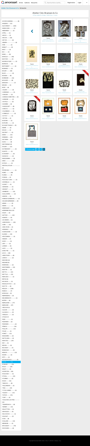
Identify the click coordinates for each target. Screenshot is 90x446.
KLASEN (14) (7, 234)
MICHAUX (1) (7, 281)
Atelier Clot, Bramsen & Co (10, 8)
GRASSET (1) (7, 189)
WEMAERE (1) (7, 423)
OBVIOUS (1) (6, 307)
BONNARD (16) (8, 78)
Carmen (81, 117)
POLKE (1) (6, 331)
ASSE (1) (7, 45)
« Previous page (30, 149)
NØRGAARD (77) (8, 302)
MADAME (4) (5, 262)
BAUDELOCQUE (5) (9, 61)
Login (79, 2)
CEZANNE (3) (7, 104)
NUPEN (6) (6, 300)
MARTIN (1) (7, 269)
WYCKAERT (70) (9, 425)
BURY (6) (5, 87)
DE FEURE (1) (8, 123)
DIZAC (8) (7, 142)
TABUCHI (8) (7, 383)
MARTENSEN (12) (8, 267)
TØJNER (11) (7, 407)
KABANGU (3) (7, 229)
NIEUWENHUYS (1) (9, 298)
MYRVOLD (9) (7, 293)
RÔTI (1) (6, 357)
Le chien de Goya (80, 91)
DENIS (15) (7, 134)
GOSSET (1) (6, 184)
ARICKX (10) (7, 37)
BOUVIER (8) (7, 80)
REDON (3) (7, 345)
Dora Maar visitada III (48, 39)
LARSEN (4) (6, 246)
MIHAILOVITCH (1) (8, 284)
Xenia (48, 117)
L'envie (31, 91)
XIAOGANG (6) (8, 428)
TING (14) (7, 388)
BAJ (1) (5, 52)
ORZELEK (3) (8, 314)
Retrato (32, 117)
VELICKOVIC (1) (9, 414)
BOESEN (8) (6, 75)
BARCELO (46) (8, 56)
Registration (71, 2)
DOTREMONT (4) (9, 149)
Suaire (64, 91)
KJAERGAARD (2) (9, 231)
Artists (21, 2)
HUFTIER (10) (8, 215)
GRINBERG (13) (8, 191)
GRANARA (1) (7, 186)
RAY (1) (5, 343)
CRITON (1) (6, 118)
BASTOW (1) (7, 59)
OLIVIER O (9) (8, 312)
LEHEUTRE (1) (8, 250)
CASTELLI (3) (8, 101)
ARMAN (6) (9, 42)
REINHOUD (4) (8, 350)
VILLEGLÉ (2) (8, 416)
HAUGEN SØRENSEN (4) (10, 201)
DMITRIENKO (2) (7, 144)
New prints (34, 2)
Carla (32, 143)
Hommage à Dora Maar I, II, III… (80, 40)
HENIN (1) (7, 205)
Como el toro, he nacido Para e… (32, 66)
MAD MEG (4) (6, 260)
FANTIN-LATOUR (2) (11, 167)
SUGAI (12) (6, 381)
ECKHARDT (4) (8, 153)
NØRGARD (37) (7, 305)
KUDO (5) (7, 241)
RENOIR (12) (9, 352)
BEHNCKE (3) (7, 63)
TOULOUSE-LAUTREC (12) (10, 401)
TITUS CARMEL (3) (9, 390)
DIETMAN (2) (7, 139)
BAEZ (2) (6, 49)
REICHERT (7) (7, 347)
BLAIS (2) (8, 73)
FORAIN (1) (6, 177)
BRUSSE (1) (6, 85)
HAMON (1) (6, 196)
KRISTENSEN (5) (8, 236)
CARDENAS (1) (8, 92)
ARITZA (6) (8, 40)
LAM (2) (6, 243)
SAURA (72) (7, 362)
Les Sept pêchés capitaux (64, 65)
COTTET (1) (7, 116)
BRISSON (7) (9, 82)
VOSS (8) (5, 418)
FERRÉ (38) (7, 172)
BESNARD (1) (7, 68)
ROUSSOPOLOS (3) (10, 359)
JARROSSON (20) (8, 222)
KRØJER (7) (6, 239)
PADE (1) (7, 319)
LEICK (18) (6, 253)
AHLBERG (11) (7, 23)
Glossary (56, 440)
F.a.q (60, 440)
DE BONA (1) (7, 120)
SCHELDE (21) (8, 364)
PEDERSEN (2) (7, 321)
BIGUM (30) (7, 71)
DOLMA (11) (7, 146)
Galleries (27, 2)
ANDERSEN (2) (8, 30)
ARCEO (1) (6, 35)
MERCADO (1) (8, 276)
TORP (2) (6, 397)
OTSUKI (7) (5, 317)
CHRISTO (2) (8, 108)
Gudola (64, 117)
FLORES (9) (7, 175)
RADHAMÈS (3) (8, 336)
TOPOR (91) (7, 395)
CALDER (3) (8, 89)
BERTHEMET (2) (9, 66)
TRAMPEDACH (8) (8, 404)
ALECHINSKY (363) (9, 26)
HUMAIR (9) (7, 217)
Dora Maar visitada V (64, 39)
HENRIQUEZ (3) (8, 208)
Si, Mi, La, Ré (48, 91)
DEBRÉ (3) (6, 127)
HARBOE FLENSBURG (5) (11, 198)
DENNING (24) (7, 137)
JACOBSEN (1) (7, 220)
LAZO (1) (7, 248)
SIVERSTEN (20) (7, 371)
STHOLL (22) (8, 376)
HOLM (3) (6, 212)
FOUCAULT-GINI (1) (9, 179)
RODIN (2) (7, 355)
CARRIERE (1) (8, 99)
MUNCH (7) (7, 291)
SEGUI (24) (7, 366)
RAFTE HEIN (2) (8, 338)
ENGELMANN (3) (8, 158)
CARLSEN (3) (7, 94)
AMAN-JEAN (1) (8, 28)
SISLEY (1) (6, 369)
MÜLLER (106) (7, 288)
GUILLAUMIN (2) (9, 194)
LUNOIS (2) (8, 257)
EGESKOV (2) (8, 156)
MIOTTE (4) (6, 286)
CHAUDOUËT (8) (8, 106)
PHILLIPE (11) (9, 328)
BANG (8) (6, 54)
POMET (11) (7, 333)
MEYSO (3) (5, 279)
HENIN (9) (7, 203)
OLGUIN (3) (8, 310)
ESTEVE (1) (7, 163)
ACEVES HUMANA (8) (10, 21)
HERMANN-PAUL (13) (8, 210)
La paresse (80, 65)
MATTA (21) (7, 272)
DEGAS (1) (6, 130)
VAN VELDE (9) (7, 411)
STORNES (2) (7, 378)
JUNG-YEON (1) (7, 227)
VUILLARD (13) (8, 421)
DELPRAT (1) (7, 132)
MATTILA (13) (7, 274)
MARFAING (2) (8, 265)
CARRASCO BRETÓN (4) (10, 97)
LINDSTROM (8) (8, 255)
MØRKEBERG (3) (8, 295)
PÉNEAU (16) (9, 326)
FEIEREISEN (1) (9, 170)
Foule (48, 65)
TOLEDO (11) (8, 392)
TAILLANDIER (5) (8, 385)
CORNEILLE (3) (9, 113)
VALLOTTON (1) (8, 409)
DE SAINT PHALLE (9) (9, 125)
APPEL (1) (6, 33)
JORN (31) (6, 224)
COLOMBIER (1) (8, 111)
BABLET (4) (7, 47)
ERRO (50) (8, 160)
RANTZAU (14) (7, 340)
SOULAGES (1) (8, 373)
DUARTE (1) (7, 151)
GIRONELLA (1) (8, 182)
